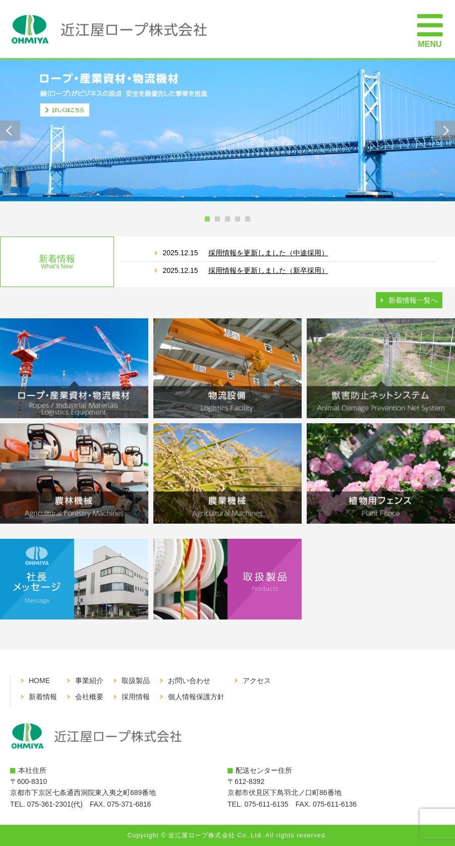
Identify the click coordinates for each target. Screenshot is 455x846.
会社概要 (89, 697)
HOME (39, 680)
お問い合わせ (189, 680)
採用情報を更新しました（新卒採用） (268, 270)
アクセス (257, 680)
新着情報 (43, 697)
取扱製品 (136, 680)
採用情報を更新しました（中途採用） (268, 253)
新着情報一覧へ (413, 300)
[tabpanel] (227, 130)
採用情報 (136, 697)
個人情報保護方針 (196, 697)
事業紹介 (89, 680)
